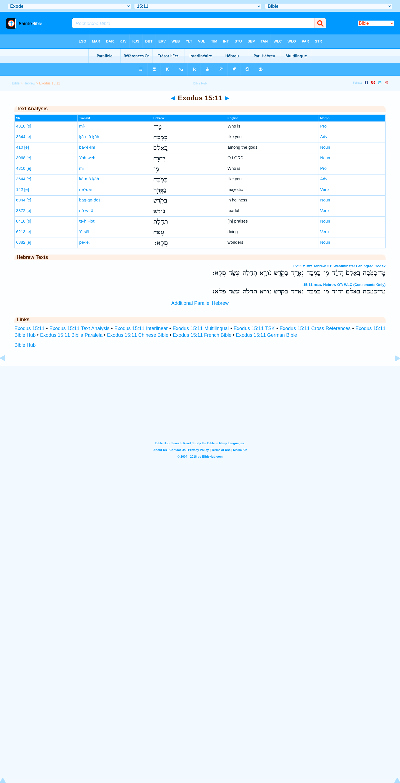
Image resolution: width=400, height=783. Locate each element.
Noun (325, 147)
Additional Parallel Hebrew (200, 303)
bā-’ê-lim (87, 147)
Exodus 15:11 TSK (254, 328)
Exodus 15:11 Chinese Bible (137, 335)
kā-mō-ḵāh (89, 178)
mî (81, 168)
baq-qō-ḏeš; (90, 200)
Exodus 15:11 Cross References (315, 328)
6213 (20, 231)
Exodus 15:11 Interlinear (141, 328)
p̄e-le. (84, 242)
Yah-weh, (87, 157)
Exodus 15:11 (29, 328)
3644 (20, 136)
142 (19, 189)
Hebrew (29, 83)
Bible (15, 83)
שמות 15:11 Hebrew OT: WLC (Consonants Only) (344, 285)
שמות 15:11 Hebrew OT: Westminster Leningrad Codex (339, 266)
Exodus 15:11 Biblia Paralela (71, 335)
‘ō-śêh (85, 231)
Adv (324, 136)
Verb (324, 189)
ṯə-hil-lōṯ (86, 221)
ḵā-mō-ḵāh (89, 136)
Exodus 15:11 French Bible (202, 335)
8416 (20, 221)
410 (19, 147)
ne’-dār (85, 189)
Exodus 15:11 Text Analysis (79, 328)
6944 (20, 200)
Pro (323, 126)
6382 (20, 242)
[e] (29, 126)
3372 (20, 210)
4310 (20, 126)
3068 (20, 157)
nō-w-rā (86, 210)
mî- (82, 126)
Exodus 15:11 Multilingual (200, 328)
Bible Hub (25, 345)
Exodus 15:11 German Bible (266, 335)
